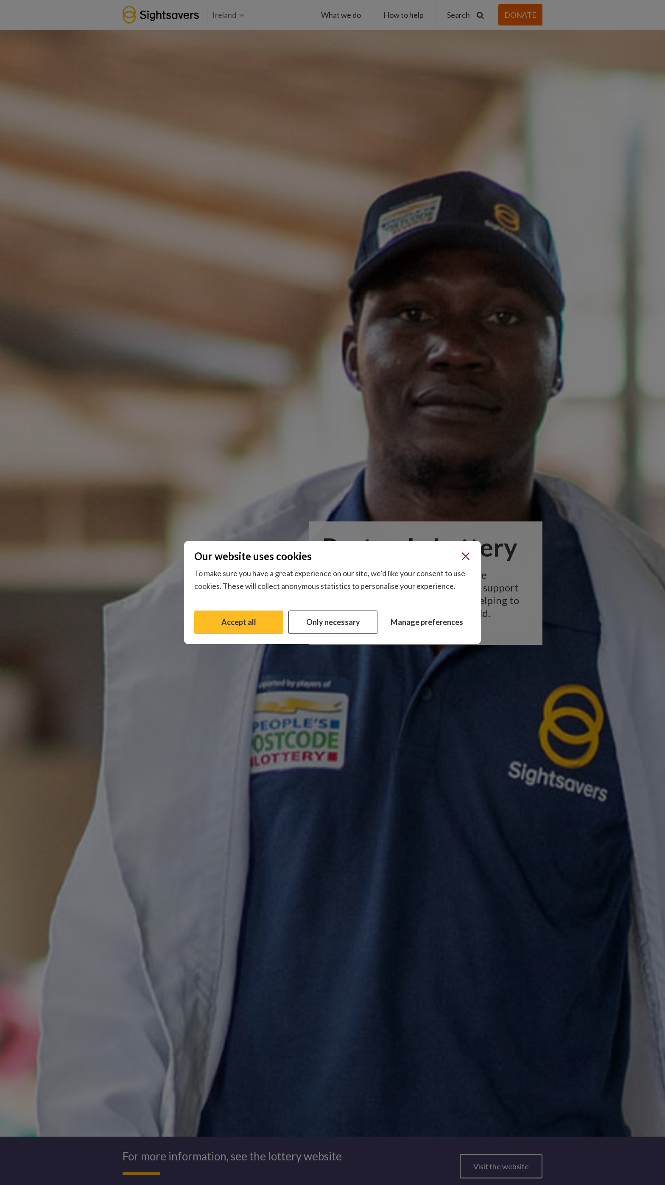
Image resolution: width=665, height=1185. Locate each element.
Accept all (238, 622)
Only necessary (333, 622)
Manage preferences (427, 622)
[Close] (466, 556)
